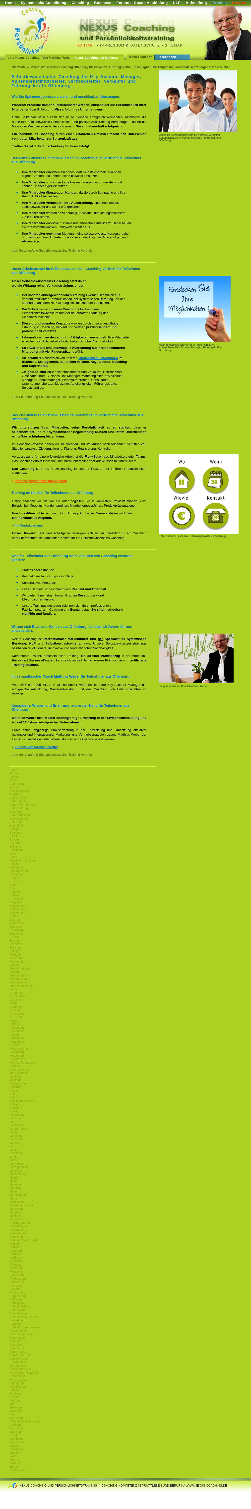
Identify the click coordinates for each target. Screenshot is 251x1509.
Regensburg (17, 1296)
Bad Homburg (18, 808)
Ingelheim (15, 1076)
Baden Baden (18, 801)
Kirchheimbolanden (22, 1101)
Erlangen (15, 940)
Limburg (14, 1156)
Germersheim (18, 996)
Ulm (12, 1414)
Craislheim (16, 899)
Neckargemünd (19, 1223)
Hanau (13, 1021)
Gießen (14, 1003)
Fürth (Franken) (19, 982)
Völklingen (16, 1425)
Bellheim (15, 846)
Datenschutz (145, 45)
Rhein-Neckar (18, 1313)
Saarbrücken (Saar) (22, 1334)
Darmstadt (16, 902)
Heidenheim (17, 1031)
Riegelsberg (17, 1320)
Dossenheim (17, 913)
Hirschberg (16, 1052)
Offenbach (16, 1264)
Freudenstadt (18, 975)
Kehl (12, 1094)
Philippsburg (17, 1278)
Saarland (15, 1341)
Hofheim (15, 1066)
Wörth (13, 1456)
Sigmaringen (17, 1383)
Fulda (13, 989)
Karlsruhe (15, 1087)
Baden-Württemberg (22, 805)
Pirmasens (16, 1282)
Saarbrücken (17, 1338)
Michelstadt (17, 1202)
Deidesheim (17, 906)
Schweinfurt (17, 1376)
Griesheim (16, 1010)
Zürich (13, 1466)
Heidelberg (16, 1027)
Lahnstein (15, 1118)
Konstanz (15, 1108)
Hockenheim (17, 1059)
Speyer (14, 1397)
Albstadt (14, 777)
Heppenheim (17, 1041)
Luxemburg (16, 1170)
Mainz (13, 1181)
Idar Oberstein (18, 1073)
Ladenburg (16, 1115)
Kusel (13, 1111)
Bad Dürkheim (18, 798)
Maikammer (17, 1174)
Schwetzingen (18, 1379)
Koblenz (14, 1104)
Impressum (112, 45)
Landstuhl (15, 1139)
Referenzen (166, 57)
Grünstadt (16, 1017)
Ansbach (15, 787)
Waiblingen (16, 1432)
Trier (12, 1404)
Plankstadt (16, 1285)
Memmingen (17, 1195)
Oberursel (16, 1261)
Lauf (12, 1146)
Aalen (13, 770)
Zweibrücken (17, 1470)
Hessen (14, 1045)
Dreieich (14, 916)
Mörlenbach (17, 1209)
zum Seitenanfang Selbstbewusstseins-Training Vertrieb (52, 250)
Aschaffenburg (19, 791)
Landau (14, 1132)
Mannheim (16, 1184)
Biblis (13, 857)
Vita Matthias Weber (57, 57)
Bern (12, 853)
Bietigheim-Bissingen (23, 860)
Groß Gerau (17, 1014)
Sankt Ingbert (18, 1351)
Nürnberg (15, 1250)
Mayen (13, 1191)
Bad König (16, 811)
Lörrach (14, 1160)
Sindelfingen (17, 1386)
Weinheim (16, 1439)
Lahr (12, 1122)
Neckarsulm (17, 1230)
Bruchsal (15, 881)
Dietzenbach (17, 909)
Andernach (16, 784)
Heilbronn (15, 1034)
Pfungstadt (16, 1275)
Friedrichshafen (19, 979)
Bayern (14, 839)
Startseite (19, 67)
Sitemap (174, 45)
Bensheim (16, 850)
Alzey (13, 780)
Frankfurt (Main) (20, 968)
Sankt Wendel (18, 1358)
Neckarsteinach (19, 1226)
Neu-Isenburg (18, 1233)
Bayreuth (15, 843)
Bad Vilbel (16, 825)
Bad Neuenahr (19, 818)
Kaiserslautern (19, 1083)
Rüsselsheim (18, 1331)
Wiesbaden (16, 1449)
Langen (14, 1142)
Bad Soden (16, 822)
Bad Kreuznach (19, 815)
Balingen (15, 829)
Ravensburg (17, 1292)
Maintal (14, 1177)
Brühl (12, 885)
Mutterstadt (16, 1219)
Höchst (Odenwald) (22, 1062)
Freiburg (15, 972)
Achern (14, 773)
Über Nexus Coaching (23, 57)
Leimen (14, 1149)
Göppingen (16, 1007)
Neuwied (15, 1247)
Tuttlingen (15, 1411)
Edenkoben (17, 923)
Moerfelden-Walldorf (22, 1205)
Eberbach (15, 919)
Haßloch (15, 1024)
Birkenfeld (16, 867)
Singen (14, 1390)
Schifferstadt (17, 1362)
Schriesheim (17, 1365)
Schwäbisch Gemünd (23, 1372)
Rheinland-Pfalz (20, 1306)
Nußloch (15, 1257)
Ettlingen (15, 951)
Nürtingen (15, 1254)
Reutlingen (16, 1303)
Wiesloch (15, 1453)
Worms (14, 1459)
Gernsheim (16, 1000)
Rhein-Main (17, 1310)
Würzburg (15, 1463)
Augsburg (15, 794)
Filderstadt (16, 958)
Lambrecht (16, 1125)
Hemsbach (16, 1038)
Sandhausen (17, 1348)
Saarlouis (15, 1345)
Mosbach (15, 1216)
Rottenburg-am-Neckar (24, 1327)
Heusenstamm (19, 1048)
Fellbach (15, 954)
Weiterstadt (16, 1442)
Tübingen (15, 1407)
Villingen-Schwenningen (25, 1421)
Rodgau (14, 1324)
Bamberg (15, 832)
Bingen (14, 864)
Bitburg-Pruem (19, 871)
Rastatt (14, 1289)
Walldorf (14, 1435)
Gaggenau (16, 993)
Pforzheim (16, 1271)
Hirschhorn (16, 1055)
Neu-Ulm (15, 1243)
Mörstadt (15, 1212)
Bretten (14, 878)
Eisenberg (16, 930)
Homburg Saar (19, 1069)
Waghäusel (16, 1428)
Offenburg (16, 1268)
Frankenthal (17, 961)
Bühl (12, 888)
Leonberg (15, 1153)
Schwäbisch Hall (20, 1369)
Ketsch (14, 1097)
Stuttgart (15, 1400)
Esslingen (15, 947)
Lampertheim (18, 1129)
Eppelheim (16, 933)
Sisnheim (15, 1393)
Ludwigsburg (17, 1163)
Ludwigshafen (18, 1167)
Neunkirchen (17, 1237)
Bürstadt (15, 892)
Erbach (14, 937)
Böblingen (16, 874)
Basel (13, 836)
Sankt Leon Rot (19, 1355)
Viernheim (16, 1418)
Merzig (13, 1198)
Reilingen (15, 1299)
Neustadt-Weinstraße (23, 1240)
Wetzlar (14, 1446)
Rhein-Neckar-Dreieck (24, 1317)
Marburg (15, 1188)
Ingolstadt (15, 1080)
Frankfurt (15, 965)
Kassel (13, 1090)
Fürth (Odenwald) (21, 986)
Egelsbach (16, 926)
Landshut (15, 1135)
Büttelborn (16, 895)
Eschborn (15, 944)
